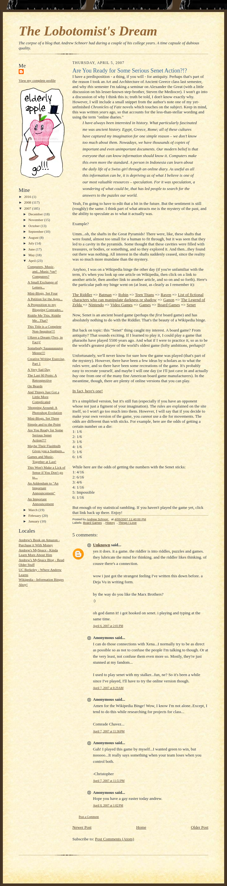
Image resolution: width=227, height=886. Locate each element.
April (32, 261)
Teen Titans (144, 294)
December (36, 214)
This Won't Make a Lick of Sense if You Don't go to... (46, 472)
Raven (166, 294)
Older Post (199, 827)
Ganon (169, 299)
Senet (191, 304)
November (36, 220)
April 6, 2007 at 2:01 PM (108, 626)
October (34, 226)
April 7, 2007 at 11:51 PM (109, 780)
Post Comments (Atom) (114, 839)
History (110, 522)
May (32, 255)
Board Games (168, 304)
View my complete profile (37, 80)
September (36, 231)
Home (141, 827)
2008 (28, 202)
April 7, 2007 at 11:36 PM (109, 731)
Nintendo (96, 304)
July (31, 243)
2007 (28, 208)
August (34, 237)
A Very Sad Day (39, 369)
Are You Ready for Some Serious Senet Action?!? (45, 435)
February (35, 515)
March (33, 510)
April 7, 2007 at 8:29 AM (108, 688)
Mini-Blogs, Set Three (43, 418)
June (32, 249)
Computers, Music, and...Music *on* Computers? (42, 271)
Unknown (101, 544)
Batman (105, 294)
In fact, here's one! (87, 391)
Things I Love (127, 522)
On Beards (35, 386)
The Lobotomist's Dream (88, 30)
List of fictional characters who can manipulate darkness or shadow (138, 297)
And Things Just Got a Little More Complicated (43, 397)
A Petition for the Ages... (45, 299)
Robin (123, 294)
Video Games (121, 304)
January (34, 521)
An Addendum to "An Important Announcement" (43, 488)
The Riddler (82, 294)
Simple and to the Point (44, 424)
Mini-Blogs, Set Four (43, 293)
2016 (28, 197)
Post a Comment (89, 817)
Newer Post (81, 827)
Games (145, 304)
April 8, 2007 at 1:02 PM (108, 805)
